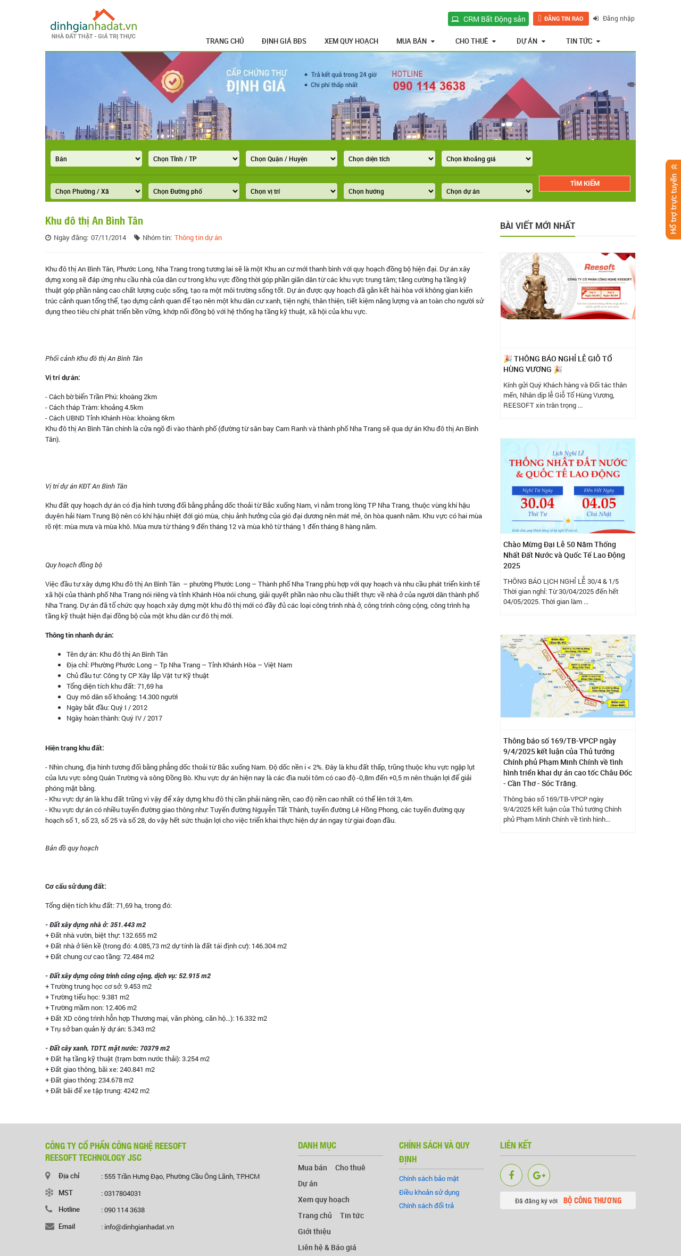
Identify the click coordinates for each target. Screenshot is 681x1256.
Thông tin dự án (198, 237)
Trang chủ (225, 41)
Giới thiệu (314, 1231)
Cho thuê (475, 41)
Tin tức (583, 41)
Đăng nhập (615, 18)
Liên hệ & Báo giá (327, 1247)
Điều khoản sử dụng (429, 1192)
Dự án (531, 41)
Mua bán (415, 41)
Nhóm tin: (157, 237)
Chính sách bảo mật (429, 1178)
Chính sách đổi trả (426, 1205)
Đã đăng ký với (568, 1200)
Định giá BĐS (284, 41)
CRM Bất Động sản (489, 19)
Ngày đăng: (71, 237)
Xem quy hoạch (351, 41)
